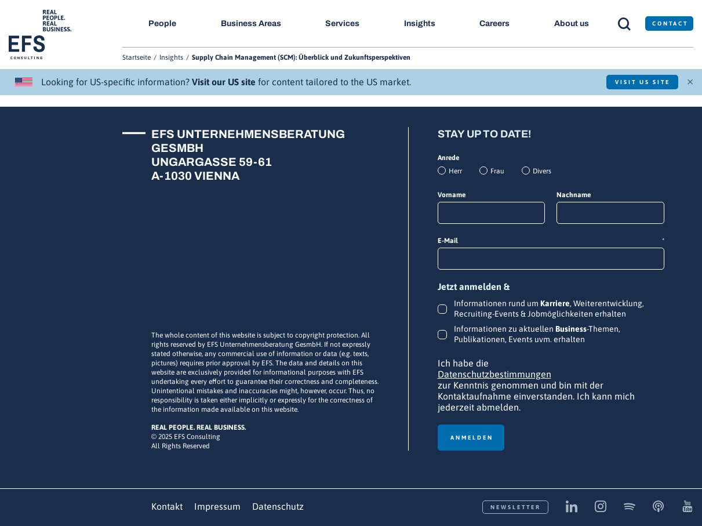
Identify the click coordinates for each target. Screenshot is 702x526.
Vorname (451, 195)
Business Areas (251, 23)
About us (571, 23)
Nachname (573, 195)
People (162, 23)
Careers (494, 23)
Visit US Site (642, 82)
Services (342, 23)
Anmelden (471, 437)
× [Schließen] (690, 80)
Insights (419, 23)
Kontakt (167, 506)
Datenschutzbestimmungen (494, 374)
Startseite (136, 57)
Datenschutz (278, 506)
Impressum (217, 506)
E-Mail (551, 240)
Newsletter (515, 507)
